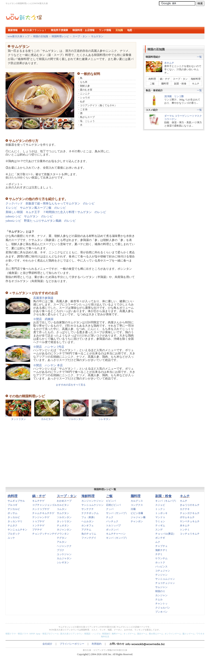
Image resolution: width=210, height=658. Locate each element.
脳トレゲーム (189, 634)
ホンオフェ (87, 525)
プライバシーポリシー (72, 643)
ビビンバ (111, 500)
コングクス (137, 505)
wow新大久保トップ (19, 36)
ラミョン (160, 521)
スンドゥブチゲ (40, 509)
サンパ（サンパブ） (117, 513)
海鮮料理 (196, 78)
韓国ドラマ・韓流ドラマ (17, 634)
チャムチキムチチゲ (43, 513)
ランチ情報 (105, 30)
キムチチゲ (38, 500)
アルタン (62, 541)
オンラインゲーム (173, 634)
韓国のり (160, 591)
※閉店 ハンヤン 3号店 (48, 346)
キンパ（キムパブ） (166, 500)
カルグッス (137, 500)
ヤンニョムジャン (165, 578)
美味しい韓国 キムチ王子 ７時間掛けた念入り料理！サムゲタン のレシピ (56, 212)
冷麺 (133, 509)
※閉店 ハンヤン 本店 (48, 365)
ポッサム (12, 513)
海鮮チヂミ (161, 550)
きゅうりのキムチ (190, 505)
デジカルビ (14, 509)
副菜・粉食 (180, 83)
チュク (109, 517)
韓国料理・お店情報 (83, 30)
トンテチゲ (38, 525)
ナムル (159, 599)
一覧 (199, 56)
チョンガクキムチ (190, 513)
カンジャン (161, 595)
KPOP (32, 634)
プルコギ (12, 505)
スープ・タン (80, 36)
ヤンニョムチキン (17, 529)
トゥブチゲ (38, 521)
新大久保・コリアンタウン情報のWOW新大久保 (105, 650)
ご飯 (152, 83)
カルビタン (47, 419)
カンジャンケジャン (92, 500)
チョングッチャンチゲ (44, 533)
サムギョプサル (16, 500)
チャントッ (161, 603)
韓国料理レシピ (60, 36)
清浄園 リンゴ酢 (174, 96)
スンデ (159, 529)
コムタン (62, 509)
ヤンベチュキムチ (190, 521)
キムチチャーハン (116, 533)
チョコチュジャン (165, 583)
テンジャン (161, 574)
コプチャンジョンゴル (44, 505)
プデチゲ (37, 529)
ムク (157, 541)
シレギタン (104, 419)
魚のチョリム (88, 533)
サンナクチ (87, 509)
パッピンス (161, 566)
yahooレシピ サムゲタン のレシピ (29, 216)
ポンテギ (160, 537)
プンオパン (161, 611)
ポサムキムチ (187, 517)
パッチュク (112, 521)
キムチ (195, 83)
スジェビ (160, 505)
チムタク (12, 525)
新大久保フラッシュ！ (34, 30)
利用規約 (97, 643)
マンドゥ (160, 517)
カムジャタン (64, 558)
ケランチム (161, 558)
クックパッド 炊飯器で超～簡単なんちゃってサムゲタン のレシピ (50, 203)
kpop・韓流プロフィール (47, 634)
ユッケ (11, 537)
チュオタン (63, 525)
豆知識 (119, 30)
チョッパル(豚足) (164, 533)
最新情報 (13, 30)
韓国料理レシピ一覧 (105, 489)
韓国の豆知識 (40, 36)
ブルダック (14, 533)
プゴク (60, 550)
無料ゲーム (117, 634)
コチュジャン (162, 570)
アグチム (86, 529)
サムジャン (161, 587)
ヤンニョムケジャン (92, 505)
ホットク (160, 562)
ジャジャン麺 (138, 517)
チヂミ (159, 554)
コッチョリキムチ (190, 533)
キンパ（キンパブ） (117, 537)
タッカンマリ (15, 521)
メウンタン (63, 533)
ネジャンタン (64, 529)
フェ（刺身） (88, 517)
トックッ (160, 509)
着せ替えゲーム (156, 634)
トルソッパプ (113, 525)
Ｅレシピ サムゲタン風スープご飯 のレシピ (36, 207)
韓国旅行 (106, 634)
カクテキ (185, 509)
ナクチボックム (90, 513)
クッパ (109, 509)
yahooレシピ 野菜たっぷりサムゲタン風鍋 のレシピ (41, 220)
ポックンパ (112, 529)
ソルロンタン (75, 419)
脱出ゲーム (142, 634)
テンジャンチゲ (40, 517)
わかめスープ (64, 500)
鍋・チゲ (165, 78)
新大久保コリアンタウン (71, 634)
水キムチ (169, 62)
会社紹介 (47, 643)
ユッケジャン (64, 554)
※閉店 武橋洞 (43, 319)
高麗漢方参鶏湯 (43, 298)
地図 (129, 30)
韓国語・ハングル (92, 634)
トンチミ (185, 529)
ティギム (160, 525)
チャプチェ (161, 546)
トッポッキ (161, 513)
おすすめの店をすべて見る (71, 384)
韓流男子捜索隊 (59, 30)
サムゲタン (97, 36)
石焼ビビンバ (113, 505)
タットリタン (18, 419)
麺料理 (165, 83)
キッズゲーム (129, 634)
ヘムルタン (87, 521)
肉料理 (153, 78)
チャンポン (137, 521)
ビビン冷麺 (137, 513)
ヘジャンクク (64, 546)
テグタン (62, 537)
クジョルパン (162, 607)
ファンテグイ (88, 537)
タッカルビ (14, 517)
